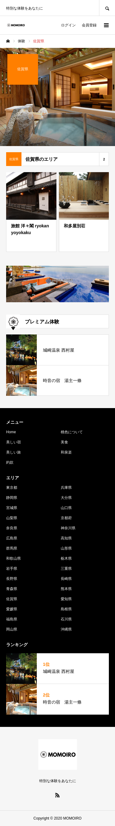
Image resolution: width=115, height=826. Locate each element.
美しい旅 (13, 452)
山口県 (66, 508)
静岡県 (11, 498)
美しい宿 (13, 442)
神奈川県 (68, 528)
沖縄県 (66, 629)
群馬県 (11, 548)
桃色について (72, 432)
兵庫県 (66, 487)
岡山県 (11, 629)
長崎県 (66, 579)
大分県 (66, 498)
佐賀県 (11, 599)
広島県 (11, 538)
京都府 (66, 518)
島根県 (66, 609)
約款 (9, 462)
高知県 (66, 538)
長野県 (11, 579)
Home (11, 432)
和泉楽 (66, 452)
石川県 (66, 619)
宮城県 (11, 508)
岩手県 (11, 568)
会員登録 (89, 25)
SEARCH (107, 8)
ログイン (68, 25)
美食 (64, 442)
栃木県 (66, 558)
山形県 (66, 548)
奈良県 (11, 528)
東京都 (11, 487)
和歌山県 (13, 558)
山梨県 (11, 518)
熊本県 (66, 589)
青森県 (11, 589)
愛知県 (66, 599)
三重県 (66, 568)
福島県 (11, 619)
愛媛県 (11, 609)
